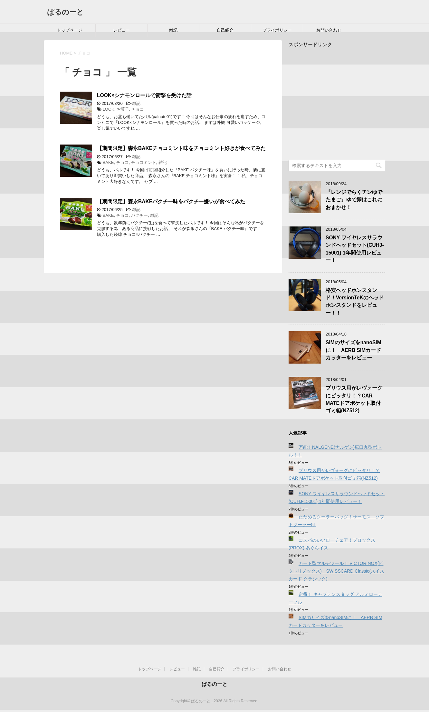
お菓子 (123, 109)
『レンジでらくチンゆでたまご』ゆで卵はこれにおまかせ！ (354, 199)
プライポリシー (277, 30)
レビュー (121, 30)
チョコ (137, 109)
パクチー (139, 215)
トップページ (69, 30)
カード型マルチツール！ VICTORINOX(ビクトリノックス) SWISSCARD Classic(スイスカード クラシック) (336, 571)
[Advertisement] (343, 102)
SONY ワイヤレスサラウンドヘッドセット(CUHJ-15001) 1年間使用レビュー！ (355, 249)
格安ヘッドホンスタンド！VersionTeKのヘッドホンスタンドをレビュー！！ (355, 301)
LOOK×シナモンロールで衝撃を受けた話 (144, 95)
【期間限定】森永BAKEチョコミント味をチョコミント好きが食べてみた (181, 148)
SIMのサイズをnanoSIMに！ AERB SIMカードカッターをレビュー (353, 350)
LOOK (108, 109)
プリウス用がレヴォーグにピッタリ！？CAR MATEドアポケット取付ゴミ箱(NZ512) (354, 399)
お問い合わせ (328, 30)
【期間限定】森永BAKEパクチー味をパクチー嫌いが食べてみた (171, 201)
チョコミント (143, 162)
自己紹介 (225, 30)
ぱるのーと (65, 12)
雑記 (173, 30)
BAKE (108, 162)
